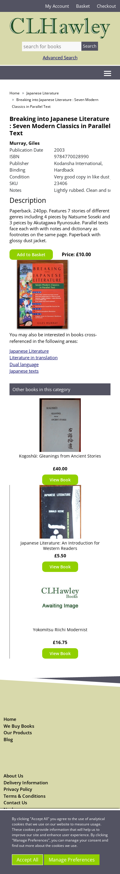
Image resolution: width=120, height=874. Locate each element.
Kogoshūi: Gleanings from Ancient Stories (60, 456)
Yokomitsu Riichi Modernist (60, 629)
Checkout (106, 6)
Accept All (27, 859)
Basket (83, 6)
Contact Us (15, 802)
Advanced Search (60, 57)
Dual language (24, 364)
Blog (8, 739)
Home (15, 93)
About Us (13, 776)
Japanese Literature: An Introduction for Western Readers (60, 545)
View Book (60, 480)
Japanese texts (24, 371)
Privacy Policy (18, 789)
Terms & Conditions (24, 796)
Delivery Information (26, 783)
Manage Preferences (72, 859)
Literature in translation (34, 357)
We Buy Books (19, 726)
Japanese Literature (42, 93)
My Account (57, 6)
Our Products (18, 732)
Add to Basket (31, 254)
